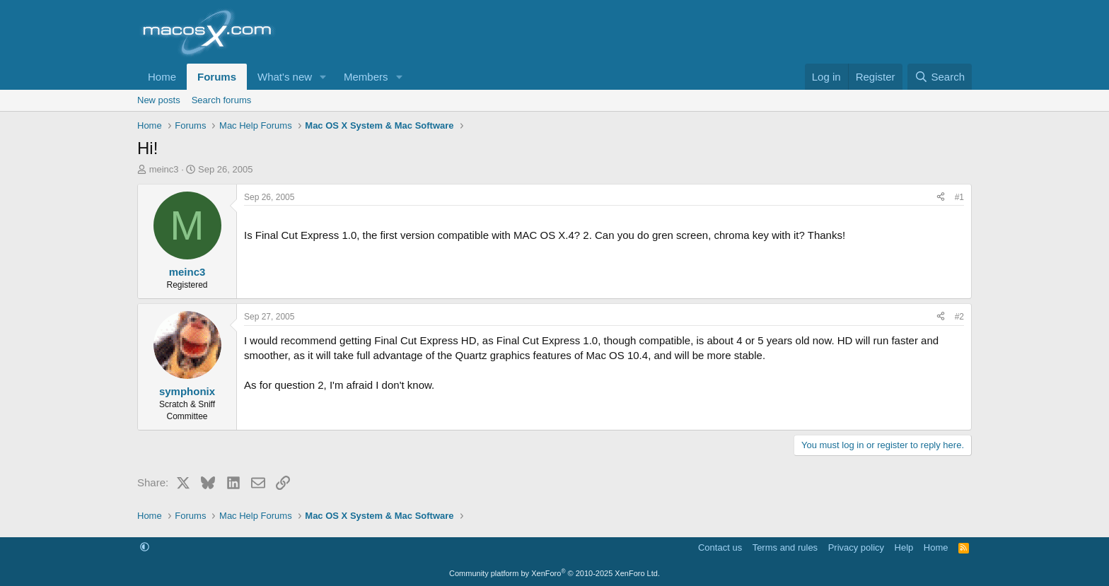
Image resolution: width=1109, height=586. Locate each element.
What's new (284, 77)
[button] (323, 77)
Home (162, 77)
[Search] (939, 77)
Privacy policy (856, 547)
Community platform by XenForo (554, 573)
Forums (216, 77)
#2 (959, 317)
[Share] (940, 197)
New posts (158, 100)
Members (366, 77)
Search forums (222, 100)
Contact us (720, 547)
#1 (959, 197)
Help (904, 547)
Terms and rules (785, 547)
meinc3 (164, 169)
